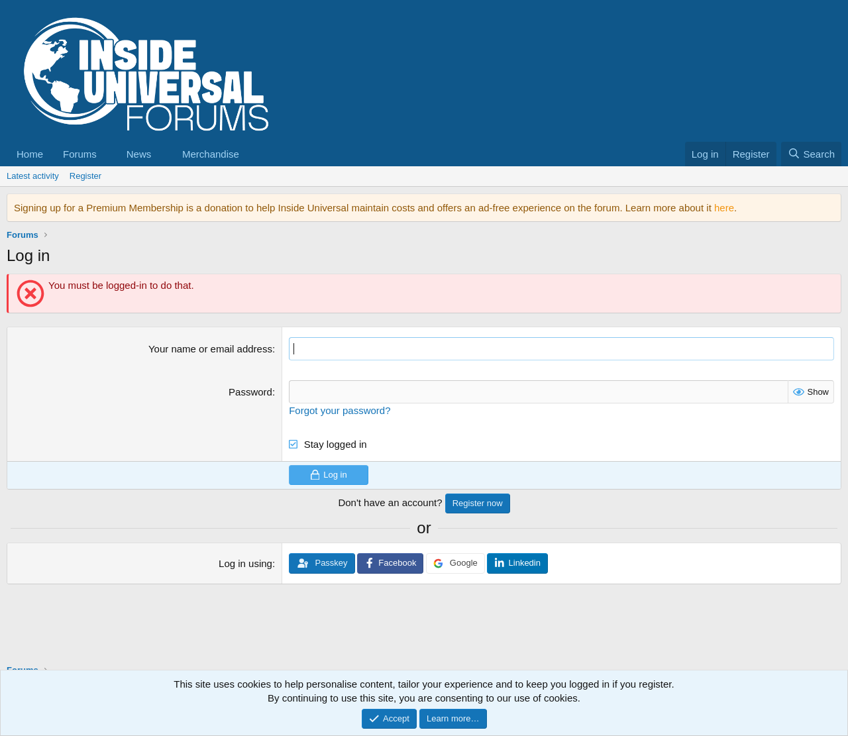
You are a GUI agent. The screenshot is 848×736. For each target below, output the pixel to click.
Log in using (245, 563)
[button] (107, 154)
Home (30, 154)
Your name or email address (210, 348)
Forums (80, 154)
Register (85, 176)
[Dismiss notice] (828, 208)
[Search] (811, 154)
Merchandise (210, 154)
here (724, 207)
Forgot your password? (339, 410)
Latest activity (33, 176)
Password (250, 391)
